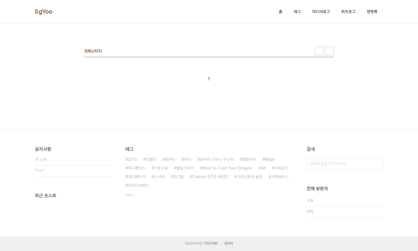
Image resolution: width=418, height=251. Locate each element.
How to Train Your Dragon (227, 168)
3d (263, 168)
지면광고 (281, 168)
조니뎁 (178, 176)
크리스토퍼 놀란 (249, 176)
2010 (132, 159)
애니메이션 (136, 176)
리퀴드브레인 (138, 185)
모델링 (151, 159)
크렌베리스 (280, 176)
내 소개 (40, 159)
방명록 (372, 11)
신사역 (159, 176)
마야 (187, 159)
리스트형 (329, 51)
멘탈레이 (249, 159)
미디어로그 (321, 11)
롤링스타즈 (185, 168)
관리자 (228, 243)
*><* (39, 170)
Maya (270, 159)
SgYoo (44, 11)
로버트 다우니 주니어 (216, 159)
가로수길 (161, 168)
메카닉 (170, 159)
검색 (377, 163)
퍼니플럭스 (136, 168)
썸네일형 (319, 51)
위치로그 (348, 11)
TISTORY (211, 243)
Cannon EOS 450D (210, 176)
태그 (297, 11)
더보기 (129, 195)
